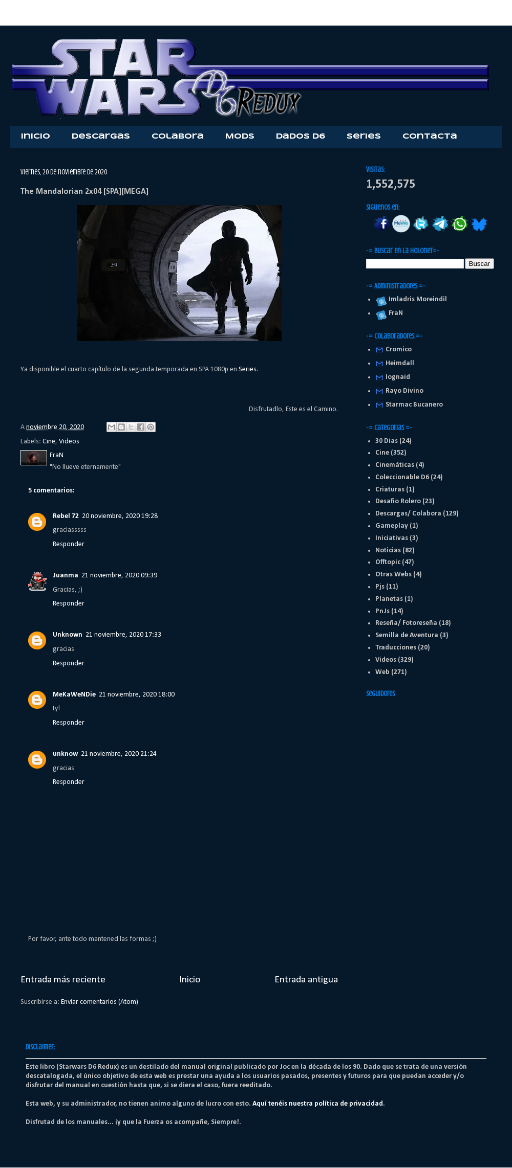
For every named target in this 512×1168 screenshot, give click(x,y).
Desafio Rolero (398, 501)
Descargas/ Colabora (408, 514)
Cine (48, 441)
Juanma (65, 575)
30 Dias (386, 441)
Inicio (35, 136)
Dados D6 (300, 136)
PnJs (382, 611)
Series (364, 136)
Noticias (388, 550)
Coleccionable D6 (402, 477)
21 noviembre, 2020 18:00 (137, 695)
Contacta (429, 136)
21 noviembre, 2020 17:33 (123, 635)
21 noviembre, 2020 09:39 (119, 575)
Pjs (380, 587)
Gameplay (391, 526)
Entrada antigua (306, 980)
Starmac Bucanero (414, 405)
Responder (68, 544)
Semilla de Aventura (406, 635)
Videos (69, 441)
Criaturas (389, 489)
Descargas (101, 136)
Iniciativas (391, 538)
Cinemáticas (394, 465)
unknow (65, 754)
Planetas (389, 599)
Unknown (67, 635)
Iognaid (398, 377)
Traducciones (395, 648)
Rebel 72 (66, 516)
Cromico (399, 349)
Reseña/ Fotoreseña (406, 623)
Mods (239, 136)
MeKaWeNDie (74, 695)
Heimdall (400, 363)
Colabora (178, 136)
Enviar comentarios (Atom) (99, 1002)
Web (382, 672)
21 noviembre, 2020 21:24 (119, 754)
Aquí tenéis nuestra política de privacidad (317, 1104)
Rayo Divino (404, 391)
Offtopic (387, 562)
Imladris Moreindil (416, 299)
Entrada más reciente (62, 980)
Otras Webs (393, 574)
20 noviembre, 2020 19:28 (120, 516)
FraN (394, 313)
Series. (248, 369)
